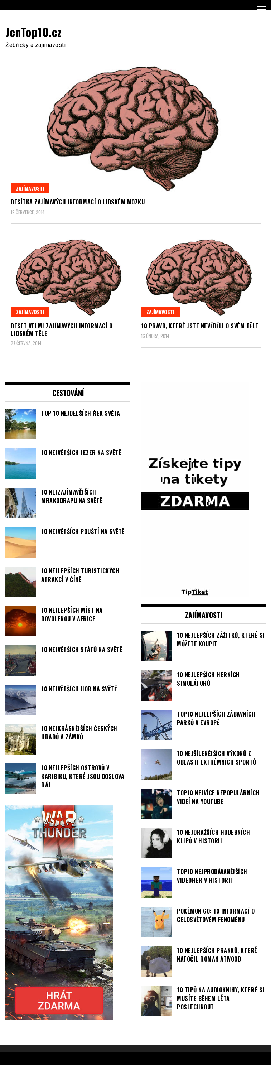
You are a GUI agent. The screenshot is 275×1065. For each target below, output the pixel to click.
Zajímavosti (30, 188)
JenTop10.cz (33, 31)
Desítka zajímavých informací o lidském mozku (78, 202)
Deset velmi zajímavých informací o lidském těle (61, 330)
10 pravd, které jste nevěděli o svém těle (200, 326)
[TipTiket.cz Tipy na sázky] (195, 592)
